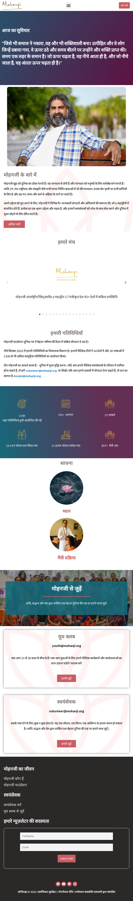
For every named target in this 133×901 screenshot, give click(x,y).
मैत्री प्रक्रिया (67, 558)
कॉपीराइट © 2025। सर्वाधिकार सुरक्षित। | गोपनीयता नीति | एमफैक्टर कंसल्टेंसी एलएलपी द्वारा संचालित (66, 891)
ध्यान (66, 511)
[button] (68, 5)
